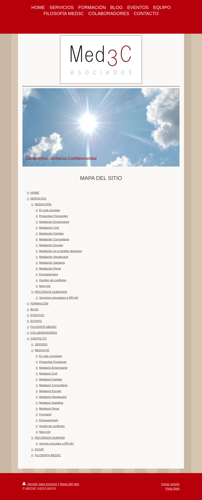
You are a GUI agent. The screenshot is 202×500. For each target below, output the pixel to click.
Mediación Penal (50, 268)
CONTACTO (38, 338)
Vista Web (172, 488)
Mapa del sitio (69, 484)
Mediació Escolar (50, 391)
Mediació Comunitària (53, 385)
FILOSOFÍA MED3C (43, 327)
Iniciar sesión (170, 484)
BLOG (34, 309)
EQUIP (39, 449)
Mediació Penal (49, 408)
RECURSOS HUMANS (50, 437)
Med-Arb (44, 286)
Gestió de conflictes (52, 426)
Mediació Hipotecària (52, 397)
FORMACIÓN (39, 303)
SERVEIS (41, 344)
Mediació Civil (48, 373)
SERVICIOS (38, 198)
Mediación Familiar (51, 233)
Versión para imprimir (40, 484)
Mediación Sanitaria (52, 262)
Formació (45, 414)
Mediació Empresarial (53, 367)
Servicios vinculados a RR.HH (58, 297)
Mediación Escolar (51, 245)
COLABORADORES (43, 332)
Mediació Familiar (50, 379)
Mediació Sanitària (51, 402)
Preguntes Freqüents (52, 362)
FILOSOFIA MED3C (48, 455)
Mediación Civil (49, 227)
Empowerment (48, 274)
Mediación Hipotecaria (53, 257)
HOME (34, 192)
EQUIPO (36, 321)
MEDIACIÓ (42, 350)
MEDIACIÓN (43, 204)
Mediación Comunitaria (54, 239)
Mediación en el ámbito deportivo (60, 251)
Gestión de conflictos (52, 280)
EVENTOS (37, 315)
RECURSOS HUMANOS (51, 292)
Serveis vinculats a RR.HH (56, 443)
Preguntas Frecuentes (53, 216)
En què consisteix (50, 356)
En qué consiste (49, 210)
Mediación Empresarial (54, 222)
